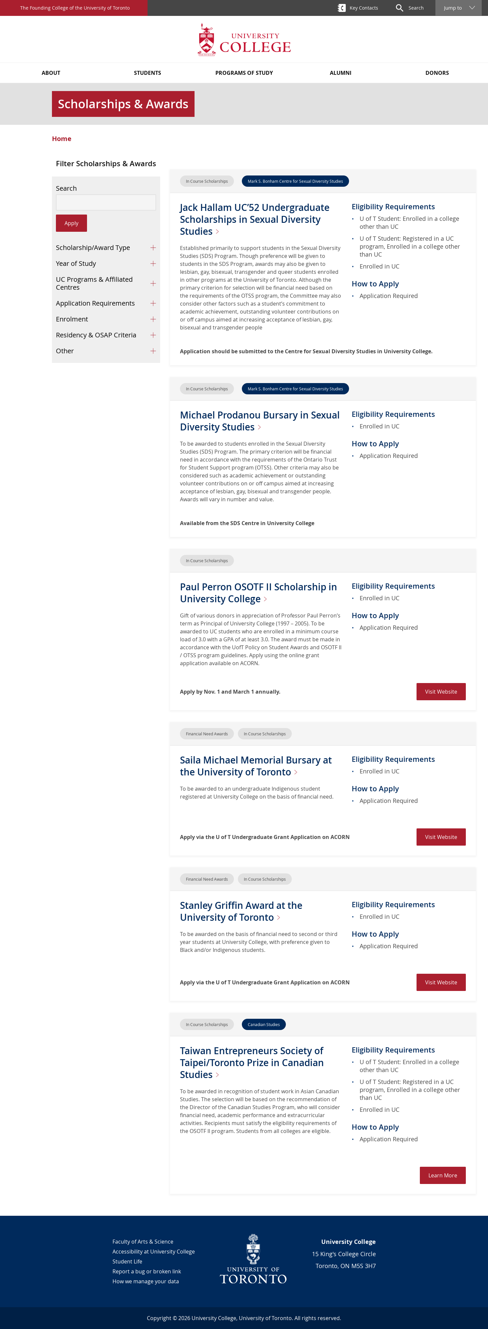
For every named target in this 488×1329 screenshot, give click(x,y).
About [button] (51, 72)
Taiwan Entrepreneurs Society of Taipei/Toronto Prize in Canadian (252, 1063)
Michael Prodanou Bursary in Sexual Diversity (260, 421)
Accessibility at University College (153, 1251)
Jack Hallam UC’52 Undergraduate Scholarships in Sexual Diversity (255, 219)
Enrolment (72, 319)
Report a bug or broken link (146, 1271)
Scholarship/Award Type (93, 247)
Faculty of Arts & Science (142, 1241)
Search (66, 188)
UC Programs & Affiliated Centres (94, 283)
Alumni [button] (340, 72)
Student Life (127, 1261)
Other (65, 350)
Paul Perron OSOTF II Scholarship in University (258, 593)
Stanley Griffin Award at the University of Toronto (241, 911)
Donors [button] (437, 72)
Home (61, 139)
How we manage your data (145, 1281)
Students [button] (147, 72)
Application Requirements (95, 303)
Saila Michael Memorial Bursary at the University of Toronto (256, 766)
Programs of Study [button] (244, 72)
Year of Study (76, 263)
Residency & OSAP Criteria (96, 334)
